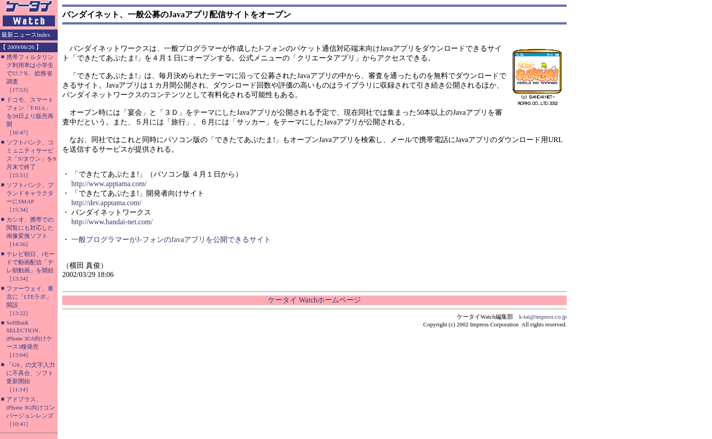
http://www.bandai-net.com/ (112, 222)
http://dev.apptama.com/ (106, 203)
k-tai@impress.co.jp (543, 316)
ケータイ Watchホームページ (314, 300)
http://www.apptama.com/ (109, 183)
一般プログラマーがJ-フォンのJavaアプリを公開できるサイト (171, 239)
